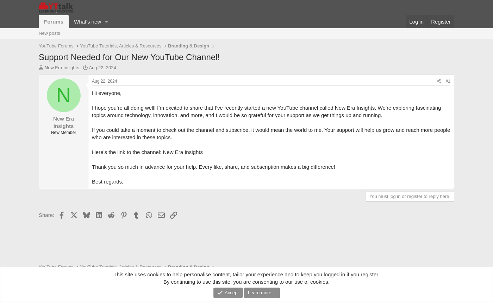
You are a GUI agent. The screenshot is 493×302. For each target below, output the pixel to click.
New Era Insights (62, 67)
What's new (87, 22)
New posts (49, 33)
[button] (107, 21)
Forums (53, 22)
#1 (448, 81)
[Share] (438, 81)
